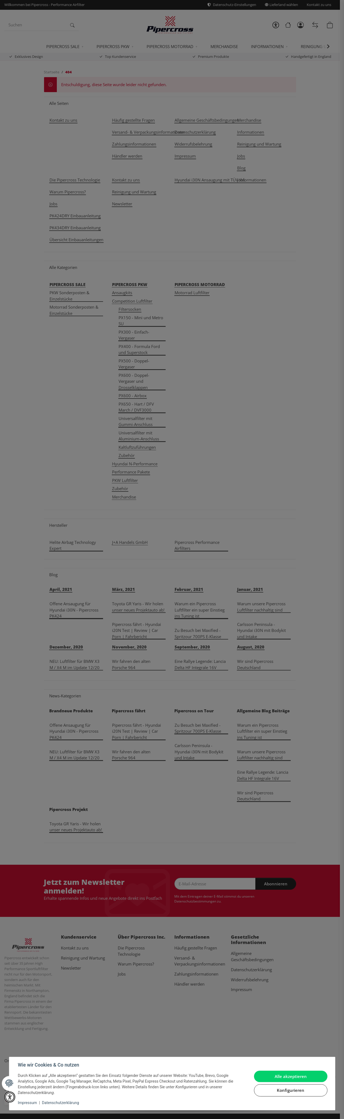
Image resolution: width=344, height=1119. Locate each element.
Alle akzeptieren (291, 1076)
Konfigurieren (290, 1090)
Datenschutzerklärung (60, 1103)
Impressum (27, 1103)
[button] (9, 1097)
